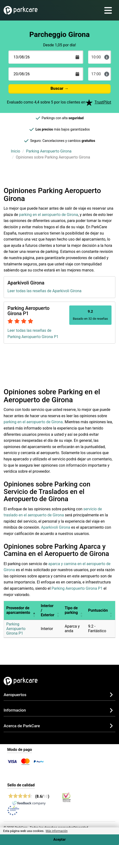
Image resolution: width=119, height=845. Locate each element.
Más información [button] (57, 831)
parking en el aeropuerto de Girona (48, 214)
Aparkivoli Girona (55, 527)
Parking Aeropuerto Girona (48, 151)
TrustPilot (103, 102)
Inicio (15, 151)
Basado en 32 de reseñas (90, 314)
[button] (34, 610)
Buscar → (59, 88)
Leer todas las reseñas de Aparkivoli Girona (44, 291)
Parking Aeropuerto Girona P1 (77, 588)
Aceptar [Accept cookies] (59, 840)
